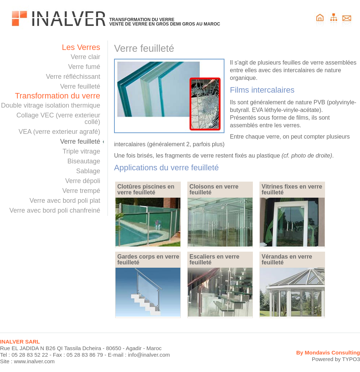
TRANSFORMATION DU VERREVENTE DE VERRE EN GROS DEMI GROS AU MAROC (164, 21)
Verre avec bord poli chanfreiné (54, 210)
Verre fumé (84, 66)
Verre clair (85, 57)
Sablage (88, 171)
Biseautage (83, 161)
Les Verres (81, 47)
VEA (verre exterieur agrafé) (59, 131)
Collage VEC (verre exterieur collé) (58, 118)
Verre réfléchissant (73, 76)
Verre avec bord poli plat (65, 200)
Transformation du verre (57, 96)
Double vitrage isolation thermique (50, 105)
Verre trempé (81, 190)
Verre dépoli (82, 181)
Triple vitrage (81, 151)
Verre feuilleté (80, 86)
